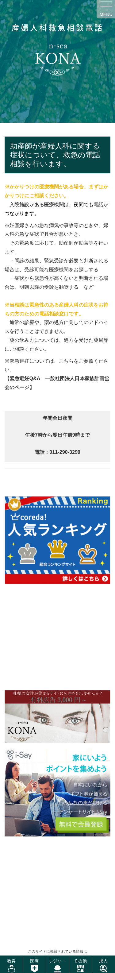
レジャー (57, 961)
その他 (80, 961)
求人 (103, 961)
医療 (34, 961)
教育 (11, 961)
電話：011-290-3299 (57, 452)
